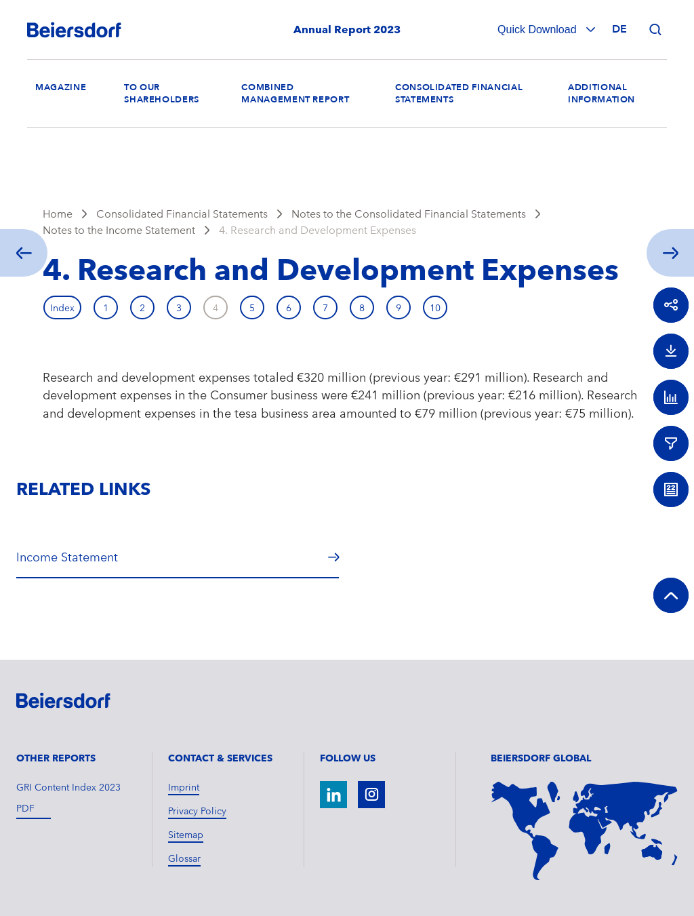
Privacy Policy (197, 811)
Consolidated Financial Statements (182, 213)
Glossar (184, 858)
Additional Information (601, 93)
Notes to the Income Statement (119, 230)
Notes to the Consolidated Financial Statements (408, 213)
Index (62, 308)
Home (58, 213)
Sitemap (185, 835)
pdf (25, 808)
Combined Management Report (295, 93)
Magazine (60, 87)
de (619, 29)
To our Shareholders (161, 93)
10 (435, 308)
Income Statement (67, 557)
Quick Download (538, 29)
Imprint (183, 787)
